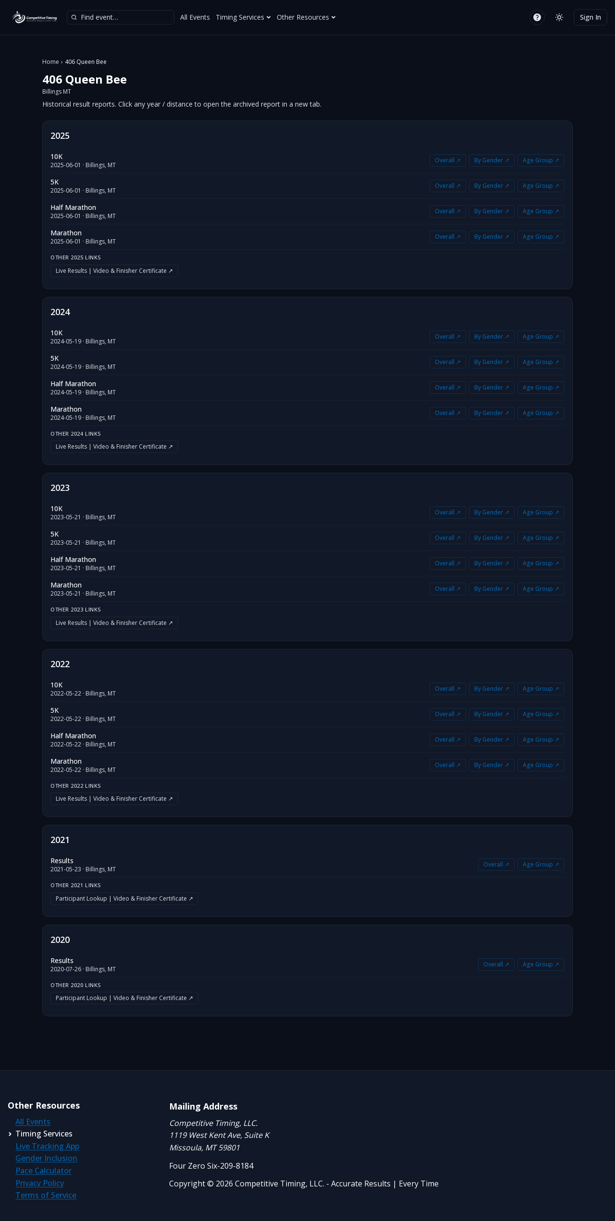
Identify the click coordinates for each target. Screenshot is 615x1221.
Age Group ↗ (541, 160)
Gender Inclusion (46, 1158)
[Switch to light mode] (559, 17)
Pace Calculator (43, 1170)
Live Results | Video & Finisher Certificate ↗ (114, 271)
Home (50, 62)
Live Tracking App (47, 1146)
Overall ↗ (448, 160)
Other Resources (306, 17)
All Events (195, 17)
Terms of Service (45, 1195)
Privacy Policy (39, 1183)
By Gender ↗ (491, 160)
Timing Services (243, 17)
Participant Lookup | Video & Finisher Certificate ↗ (124, 898)
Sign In (590, 17)
